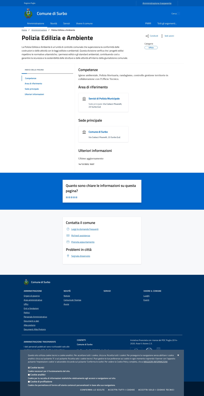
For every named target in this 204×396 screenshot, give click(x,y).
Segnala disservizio (78, 256)
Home (24, 30)
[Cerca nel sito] (177, 13)
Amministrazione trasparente (157, 3)
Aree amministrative (33, 300)
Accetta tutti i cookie (121, 389)
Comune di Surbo (98, 132)
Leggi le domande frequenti (82, 229)
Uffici (26, 304)
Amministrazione (39, 30)
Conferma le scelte (92, 389)
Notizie (67, 295)
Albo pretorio (29, 325)
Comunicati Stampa (72, 300)
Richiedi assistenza (78, 235)
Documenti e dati (31, 320)
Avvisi (66, 304)
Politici (27, 312)
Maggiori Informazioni (156, 361)
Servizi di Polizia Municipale (104, 98)
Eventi (146, 300)
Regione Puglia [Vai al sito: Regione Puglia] (29, 3)
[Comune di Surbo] (47, 13)
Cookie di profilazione (41, 381)
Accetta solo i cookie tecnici (156, 389)
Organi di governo (32, 295)
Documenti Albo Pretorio (35, 329)
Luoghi (146, 295)
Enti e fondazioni (31, 308)
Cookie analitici (37, 374)
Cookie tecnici (37, 367)
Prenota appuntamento (80, 242)
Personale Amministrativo (35, 316)
